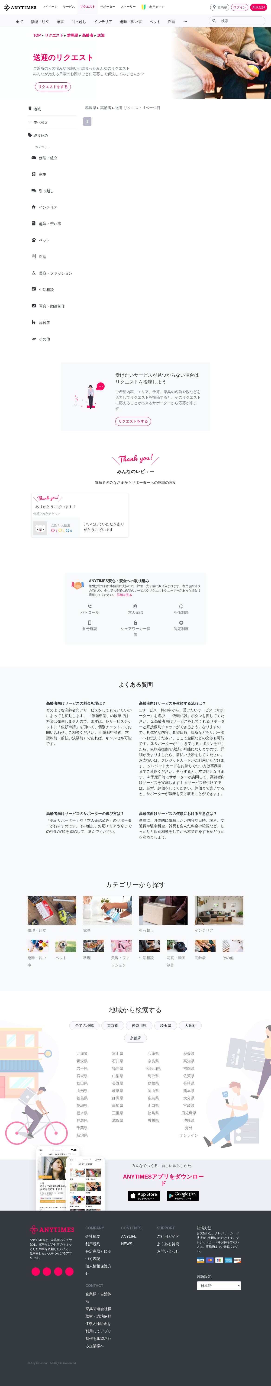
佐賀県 (188, 1076)
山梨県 (117, 1076)
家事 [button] (60, 22)
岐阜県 (117, 1091)
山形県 (82, 1091)
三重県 (117, 1113)
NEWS (126, 1244)
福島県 (82, 1098)
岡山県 (153, 1091)
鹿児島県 (188, 1113)
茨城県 (82, 1106)
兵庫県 (153, 1054)
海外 (189, 1128)
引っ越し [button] (78, 22)
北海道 (82, 1054)
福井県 (117, 1068)
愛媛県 (188, 1054)
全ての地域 (84, 1025)
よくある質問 (168, 1244)
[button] (219, 7)
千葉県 (82, 1128)
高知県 (188, 1061)
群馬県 (82, 1120)
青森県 (82, 1061)
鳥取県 (153, 1076)
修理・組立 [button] (40, 22)
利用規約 (92, 1244)
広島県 (153, 1098)
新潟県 (82, 1135)
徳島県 (153, 1113)
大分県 (188, 1098)
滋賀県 (117, 1120)
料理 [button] (171, 22)
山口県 (153, 1106)
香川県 (153, 1120)
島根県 (153, 1083)
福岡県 (188, 1068)
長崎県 (188, 1083)
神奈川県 (139, 1025)
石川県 (117, 1061)
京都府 (135, 1038)
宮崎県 (188, 1106)
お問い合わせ (168, 1251)
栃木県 (82, 1113)
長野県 (117, 1083)
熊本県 (188, 1091)
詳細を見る (124, 595)
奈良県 (153, 1061)
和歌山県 (153, 1068)
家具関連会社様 (98, 1309)
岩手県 (82, 1068)
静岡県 (117, 1098)
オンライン (189, 1135)
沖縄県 (188, 1120)
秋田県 (82, 1083)
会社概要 (92, 1236)
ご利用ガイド (168, 1236)
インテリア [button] (103, 22)
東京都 (112, 1025)
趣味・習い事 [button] (131, 22)
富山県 (117, 1054)
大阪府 (190, 1025)
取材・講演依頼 (98, 1316)
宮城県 (82, 1076)
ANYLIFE (129, 1236)
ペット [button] (155, 22)
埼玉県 (165, 1025)
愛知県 (117, 1106)
